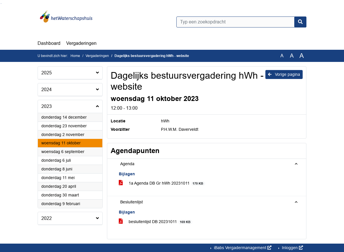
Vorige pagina (284, 74)
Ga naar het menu (1, 3)
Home (75, 56)
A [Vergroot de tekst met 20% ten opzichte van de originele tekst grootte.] (292, 56)
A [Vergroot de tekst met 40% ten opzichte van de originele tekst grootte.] (301, 55)
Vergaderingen (81, 43)
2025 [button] (46, 72)
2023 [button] (46, 106)
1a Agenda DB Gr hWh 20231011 (162, 183)
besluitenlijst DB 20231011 (156, 221)
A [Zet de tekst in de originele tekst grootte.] (282, 55)
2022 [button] (46, 218)
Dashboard (49, 43)
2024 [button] (46, 89)
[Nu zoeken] (300, 21)
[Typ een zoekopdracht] (241, 21)
